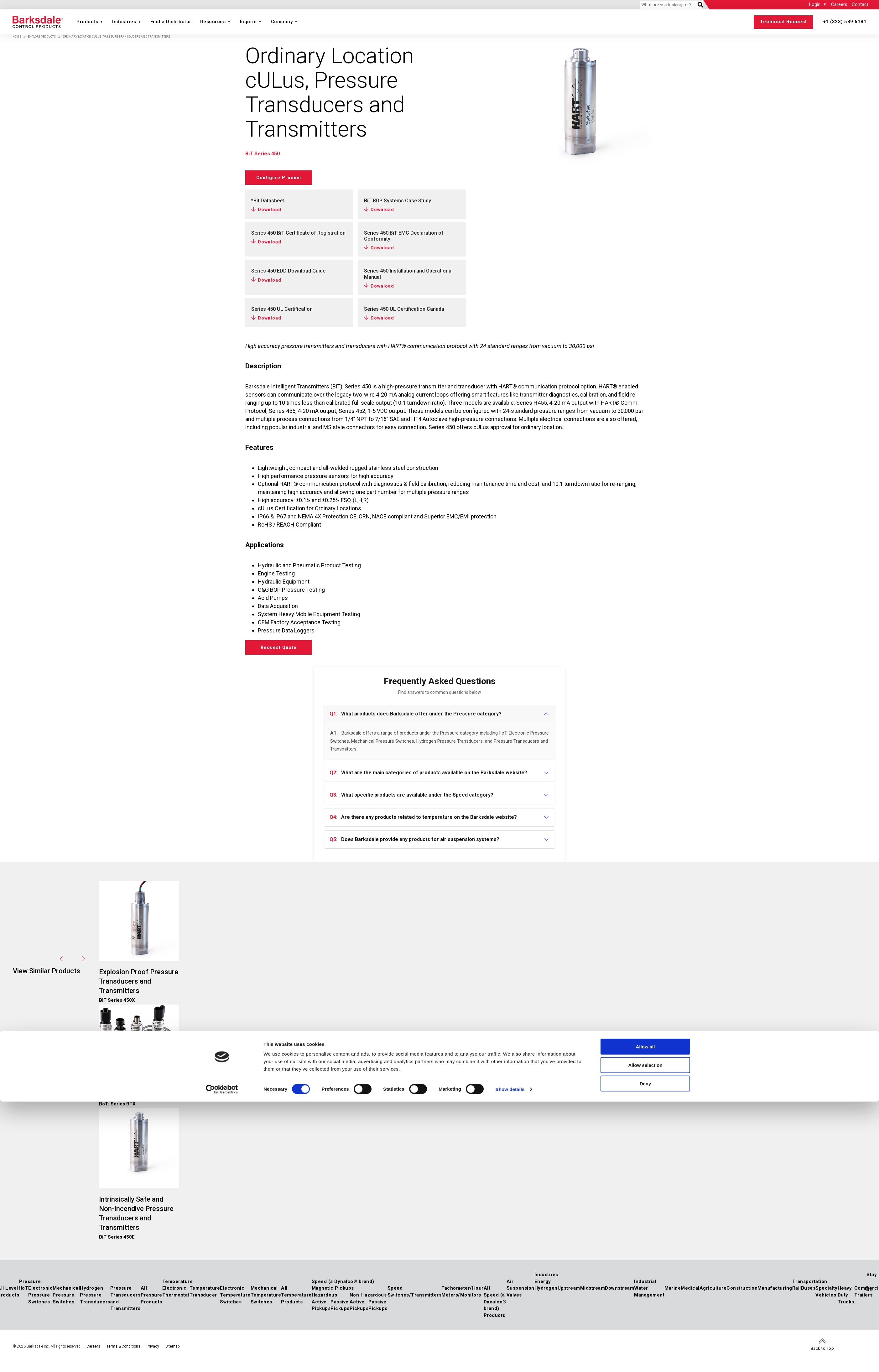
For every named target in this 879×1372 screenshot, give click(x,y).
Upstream (569, 1292)
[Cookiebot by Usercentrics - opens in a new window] (222, 1359)
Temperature (177, 1285)
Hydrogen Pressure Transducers (95, 1299)
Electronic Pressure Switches (40, 1299)
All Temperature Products (296, 1299)
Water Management (649, 1296)
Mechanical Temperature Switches (266, 1299)
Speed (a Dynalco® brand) (343, 1285)
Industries (124, 21)
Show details (510, 1359)
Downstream (619, 1292)
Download (269, 209)
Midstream (592, 1292)
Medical (690, 1292)
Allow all (645, 1317)
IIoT (23, 1292)
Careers (839, 4)
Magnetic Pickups (333, 1292)
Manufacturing (774, 1292)
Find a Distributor (170, 21)
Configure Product (284, 177)
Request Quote (284, 649)
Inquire (248, 21)
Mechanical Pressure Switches (66, 1299)
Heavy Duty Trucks (846, 1299)
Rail (796, 1292)
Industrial (645, 1285)
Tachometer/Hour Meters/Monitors (462, 1296)
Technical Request (783, 21)
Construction (741, 1292)
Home (17, 36)
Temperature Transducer (205, 1296)
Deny (645, 1354)
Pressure (30, 1285)
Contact (860, 4)
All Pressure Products (151, 1299)
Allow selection (645, 1335)
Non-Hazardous (368, 1299)
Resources (213, 21)
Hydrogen (546, 1292)
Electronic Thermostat (176, 1296)
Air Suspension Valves (520, 1292)
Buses (808, 1292)
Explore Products (42, 36)
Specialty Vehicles (826, 1296)
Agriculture (713, 1292)
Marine (672, 1292)
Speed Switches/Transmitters (414, 1296)
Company (282, 21)
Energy (542, 1285)
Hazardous (324, 1299)
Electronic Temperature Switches (235, 1299)
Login (814, 4)
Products (87, 21)
